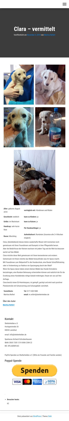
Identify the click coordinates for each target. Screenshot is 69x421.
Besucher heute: (13, 399)
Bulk (50, 416)
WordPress (37, 416)
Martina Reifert (49, 35)
